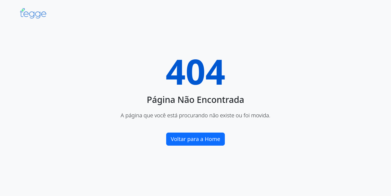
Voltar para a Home (195, 139)
